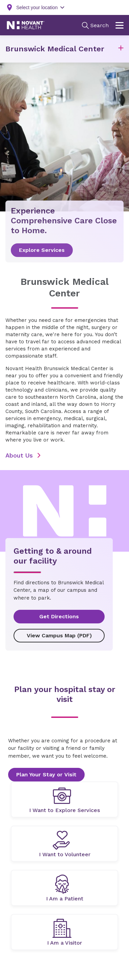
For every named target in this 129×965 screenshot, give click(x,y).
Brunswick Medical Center (54, 49)
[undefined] (64, 799)
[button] (121, 49)
